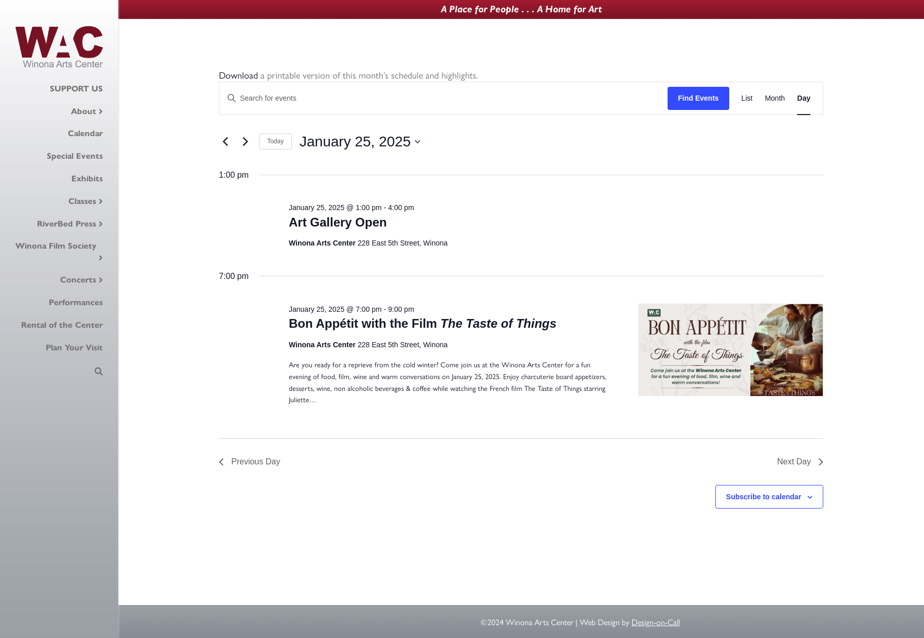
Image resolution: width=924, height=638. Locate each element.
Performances (76, 302)
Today (275, 141)
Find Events (698, 98)
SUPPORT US (76, 88)
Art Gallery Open (338, 222)
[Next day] (245, 142)
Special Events (75, 156)
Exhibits (87, 178)
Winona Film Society (56, 246)
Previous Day (249, 461)
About (83, 111)
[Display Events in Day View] (803, 98)
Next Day (800, 461)
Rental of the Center (62, 325)
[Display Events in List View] (747, 98)
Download (238, 74)
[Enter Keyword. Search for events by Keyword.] (443, 98)
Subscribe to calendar (763, 497)
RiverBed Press (66, 224)
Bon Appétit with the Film (423, 323)
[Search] (98, 371)
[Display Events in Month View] (775, 98)
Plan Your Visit (74, 347)
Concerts (78, 280)
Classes (82, 201)
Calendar (85, 133)
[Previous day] (225, 142)
